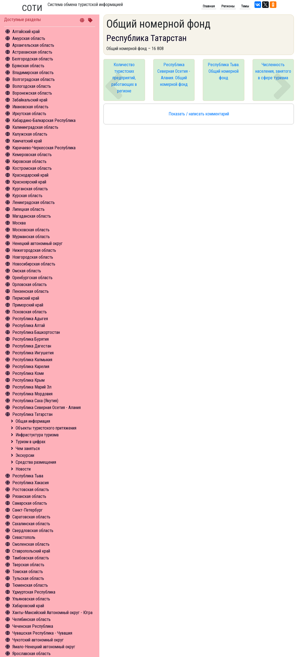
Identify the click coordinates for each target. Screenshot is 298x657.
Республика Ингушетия (33, 352)
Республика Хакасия (30, 482)
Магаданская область (31, 216)
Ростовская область (30, 489)
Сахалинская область (31, 523)
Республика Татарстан (32, 414)
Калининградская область (35, 127)
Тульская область (28, 578)
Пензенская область (30, 291)
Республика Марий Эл (31, 387)
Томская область (27, 571)
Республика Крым (28, 380)
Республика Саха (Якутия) (35, 400)
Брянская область (28, 65)
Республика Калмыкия (32, 359)
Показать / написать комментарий (199, 113)
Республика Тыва (27, 475)
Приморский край (27, 305)
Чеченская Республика (32, 626)
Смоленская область (31, 544)
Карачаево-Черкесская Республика (44, 147)
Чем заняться (28, 448)
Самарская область (29, 503)
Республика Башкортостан (36, 332)
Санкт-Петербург (27, 510)
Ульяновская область (31, 598)
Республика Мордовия (32, 393)
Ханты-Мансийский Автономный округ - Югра (52, 612)
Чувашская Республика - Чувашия (42, 633)
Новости (23, 469)
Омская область (26, 270)
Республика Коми (28, 373)
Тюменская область (30, 585)
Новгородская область (32, 257)
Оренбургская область (32, 277)
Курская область (27, 195)
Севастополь (23, 537)
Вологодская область (31, 86)
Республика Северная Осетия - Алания (46, 407)
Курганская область (30, 188)
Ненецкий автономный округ (37, 243)
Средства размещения (36, 462)
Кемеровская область (32, 154)
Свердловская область (32, 530)
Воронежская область (32, 93)
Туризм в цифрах (30, 441)
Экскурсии (25, 455)
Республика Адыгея (30, 318)
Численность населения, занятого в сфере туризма (273, 71)
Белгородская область (32, 59)
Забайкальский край (29, 100)
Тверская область (28, 564)
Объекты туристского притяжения (46, 428)
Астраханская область (32, 52)
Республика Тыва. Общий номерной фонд (223, 71)
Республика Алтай (28, 325)
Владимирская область (33, 72)
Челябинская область (31, 619)
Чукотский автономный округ (38, 640)
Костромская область (32, 168)
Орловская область (29, 284)
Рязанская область (29, 496)
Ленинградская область (33, 202)
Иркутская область (29, 113)
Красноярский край (29, 182)
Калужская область (29, 134)
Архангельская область (33, 45)
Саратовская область (31, 516)
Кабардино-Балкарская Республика (44, 120)
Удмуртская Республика (33, 592)
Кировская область (29, 161)
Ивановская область (30, 106)
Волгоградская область (33, 79)
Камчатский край (27, 141)
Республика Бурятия (30, 339)
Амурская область (28, 38)
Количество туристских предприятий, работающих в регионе (124, 78)
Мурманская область (31, 236)
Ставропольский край (31, 551)
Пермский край (25, 298)
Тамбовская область (30, 557)
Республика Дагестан (31, 346)
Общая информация (33, 421)
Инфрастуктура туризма (37, 434)
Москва (19, 223)
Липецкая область (28, 209)
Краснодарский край (30, 175)
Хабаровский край (28, 605)
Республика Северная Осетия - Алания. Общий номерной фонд (173, 74)
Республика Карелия (30, 366)
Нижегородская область (34, 250)
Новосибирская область (33, 264)
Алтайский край (26, 31)
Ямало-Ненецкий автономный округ (43, 646)
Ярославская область (31, 653)
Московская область (31, 229)
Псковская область (29, 311)
